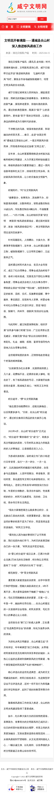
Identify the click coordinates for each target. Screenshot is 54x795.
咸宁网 (39, 780)
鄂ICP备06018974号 (18, 780)
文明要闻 (23, 26)
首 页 (7, 26)
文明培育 (41, 26)
